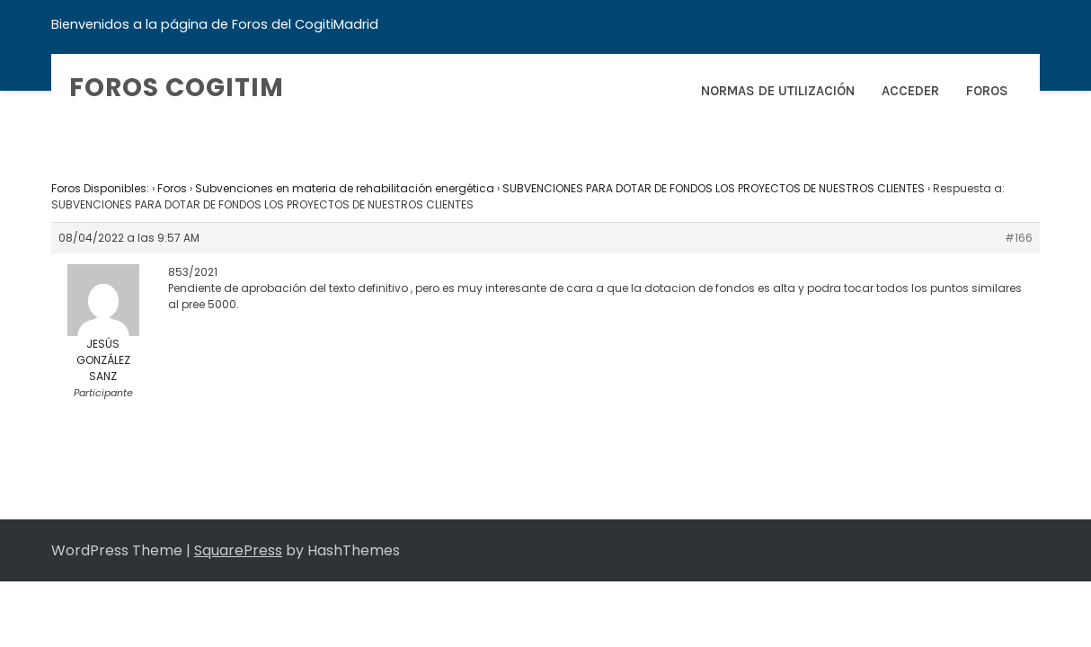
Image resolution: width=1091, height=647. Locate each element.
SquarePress (238, 550)
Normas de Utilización (778, 91)
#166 (1019, 237)
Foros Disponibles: (100, 188)
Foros (987, 91)
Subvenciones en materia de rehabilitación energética (344, 188)
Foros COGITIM (176, 87)
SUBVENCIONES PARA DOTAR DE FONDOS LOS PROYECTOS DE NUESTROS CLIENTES (713, 188)
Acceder (910, 91)
